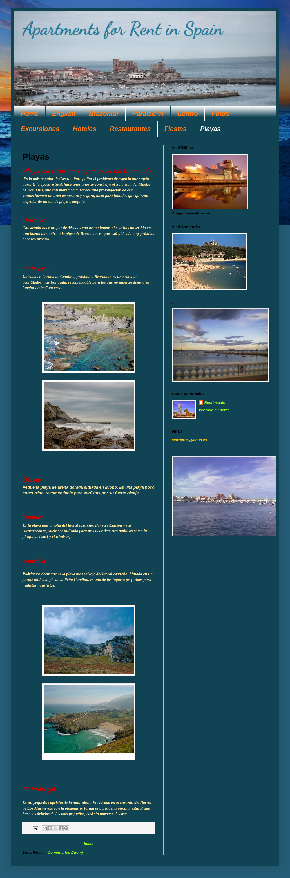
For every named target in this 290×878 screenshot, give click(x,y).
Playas (210, 128)
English (63, 113)
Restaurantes (130, 128)
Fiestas (175, 128)
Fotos (220, 113)
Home (30, 113)
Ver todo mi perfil (214, 410)
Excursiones (40, 128)
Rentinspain (214, 403)
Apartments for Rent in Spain (123, 28)
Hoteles (84, 128)
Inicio (88, 844)
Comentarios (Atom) (65, 852)
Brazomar (104, 113)
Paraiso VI (148, 113)
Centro (187, 113)
